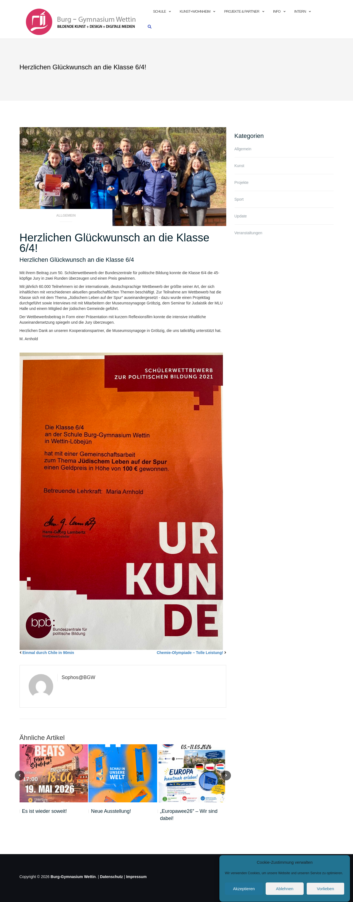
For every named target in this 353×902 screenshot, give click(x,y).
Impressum (136, 876)
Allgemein (66, 215)
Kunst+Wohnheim (195, 11)
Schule (159, 11)
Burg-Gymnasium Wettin (73, 876)
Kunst (239, 165)
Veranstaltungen (248, 233)
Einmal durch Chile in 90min (48, 652)
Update (241, 216)
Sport (239, 199)
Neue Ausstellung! (111, 811)
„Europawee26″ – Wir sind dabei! (188, 814)
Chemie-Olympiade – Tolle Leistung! (190, 652)
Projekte (242, 182)
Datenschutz (111, 876)
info (277, 11)
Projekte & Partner (241, 11)
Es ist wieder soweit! (44, 811)
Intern (300, 11)
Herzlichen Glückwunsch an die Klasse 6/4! (114, 242)
